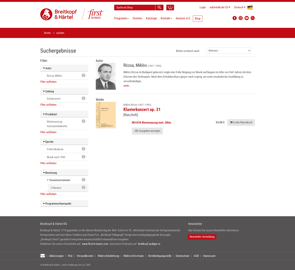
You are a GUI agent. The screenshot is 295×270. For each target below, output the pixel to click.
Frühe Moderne (66, 149)
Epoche (48, 141)
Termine (137, 18)
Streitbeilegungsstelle (159, 256)
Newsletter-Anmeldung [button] (202, 236)
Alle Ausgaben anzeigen (147, 131)
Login (203, 7)
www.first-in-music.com (95, 244)
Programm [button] (121, 18)
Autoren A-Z (183, 18)
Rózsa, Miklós (66, 75)
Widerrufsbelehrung (108, 256)
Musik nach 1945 (66, 157)
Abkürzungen (56, 256)
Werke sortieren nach (187, 51)
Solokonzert (66, 98)
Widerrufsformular (133, 256)
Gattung (48, 91)
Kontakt (166, 18)
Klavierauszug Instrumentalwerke (66, 123)
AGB (196, 256)
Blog (197, 18)
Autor (47, 68)
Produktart (50, 114)
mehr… (127, 85)
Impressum (209, 256)
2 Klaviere (68, 188)
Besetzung (50, 172)
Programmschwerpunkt (57, 203)
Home (47, 33)
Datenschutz (182, 256)
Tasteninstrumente (59, 180)
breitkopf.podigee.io (149, 244)
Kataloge (151, 18)
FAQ (70, 256)
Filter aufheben (48, 81)
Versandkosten (85, 256)
